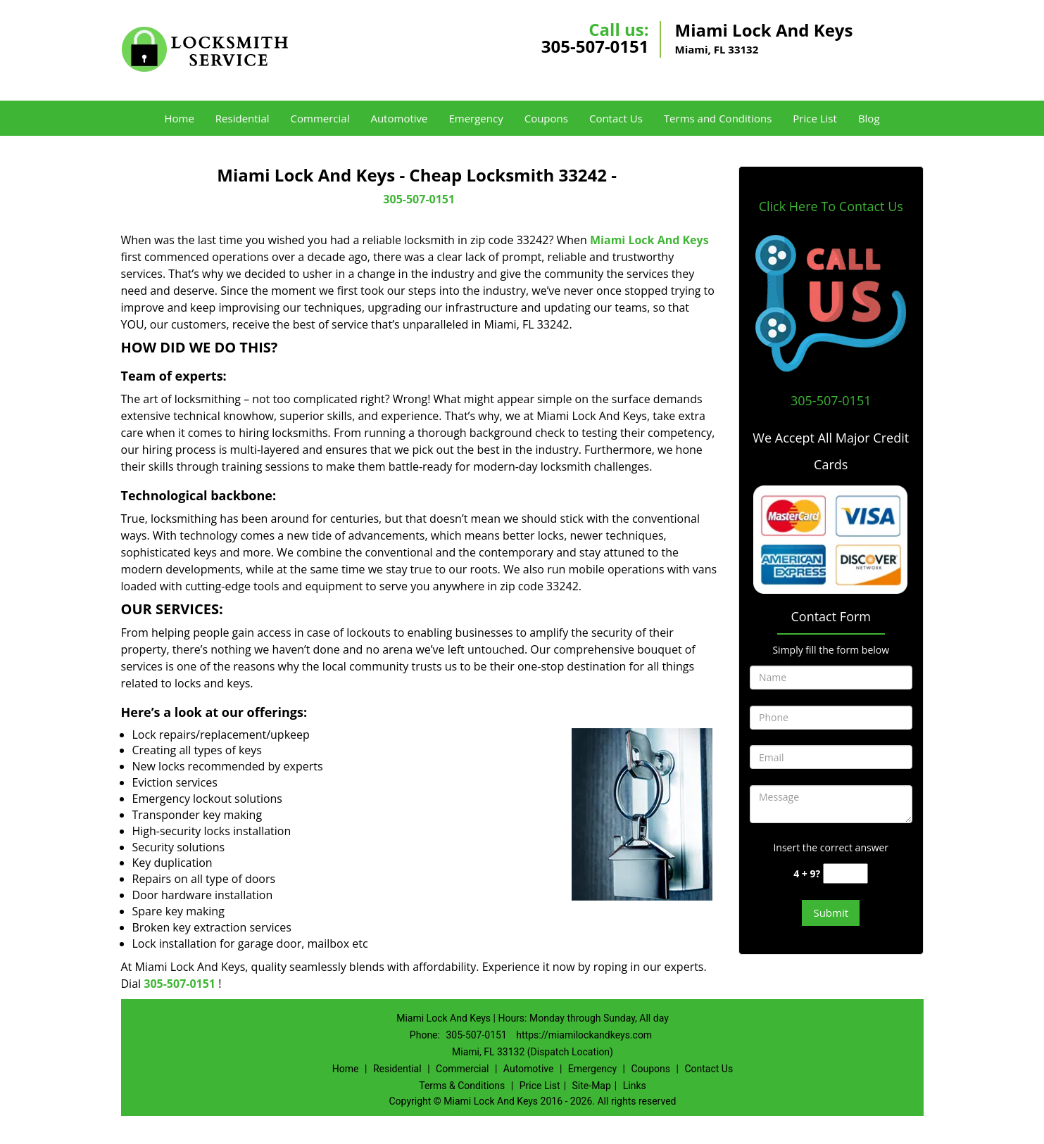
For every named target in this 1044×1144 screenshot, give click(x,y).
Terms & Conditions (462, 1085)
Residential (242, 118)
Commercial (320, 118)
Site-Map (591, 1085)
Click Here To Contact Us (831, 206)
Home (179, 118)
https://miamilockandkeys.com (584, 1035)
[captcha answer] (845, 873)
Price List (815, 118)
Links (634, 1085)
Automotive (398, 118)
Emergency (475, 118)
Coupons (546, 118)
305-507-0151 (595, 46)
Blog (869, 118)
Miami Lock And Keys (649, 240)
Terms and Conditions (718, 118)
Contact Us (616, 118)
